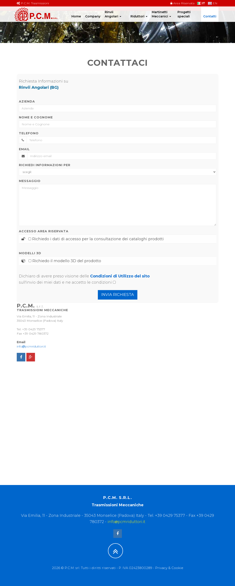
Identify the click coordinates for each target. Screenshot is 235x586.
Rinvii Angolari (113, 18)
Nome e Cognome (36, 117)
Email (24, 149)
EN (212, 3)
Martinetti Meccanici (161, 18)
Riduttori (138, 20)
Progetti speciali (184, 18)
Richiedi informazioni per (44, 165)
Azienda (27, 101)
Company (92, 20)
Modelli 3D (30, 253)
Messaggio (30, 181)
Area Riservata (182, 3)
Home (76, 20)
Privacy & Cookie (169, 568)
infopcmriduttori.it (31, 346)
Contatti (209, 20)
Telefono (29, 133)
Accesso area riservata (43, 231)
